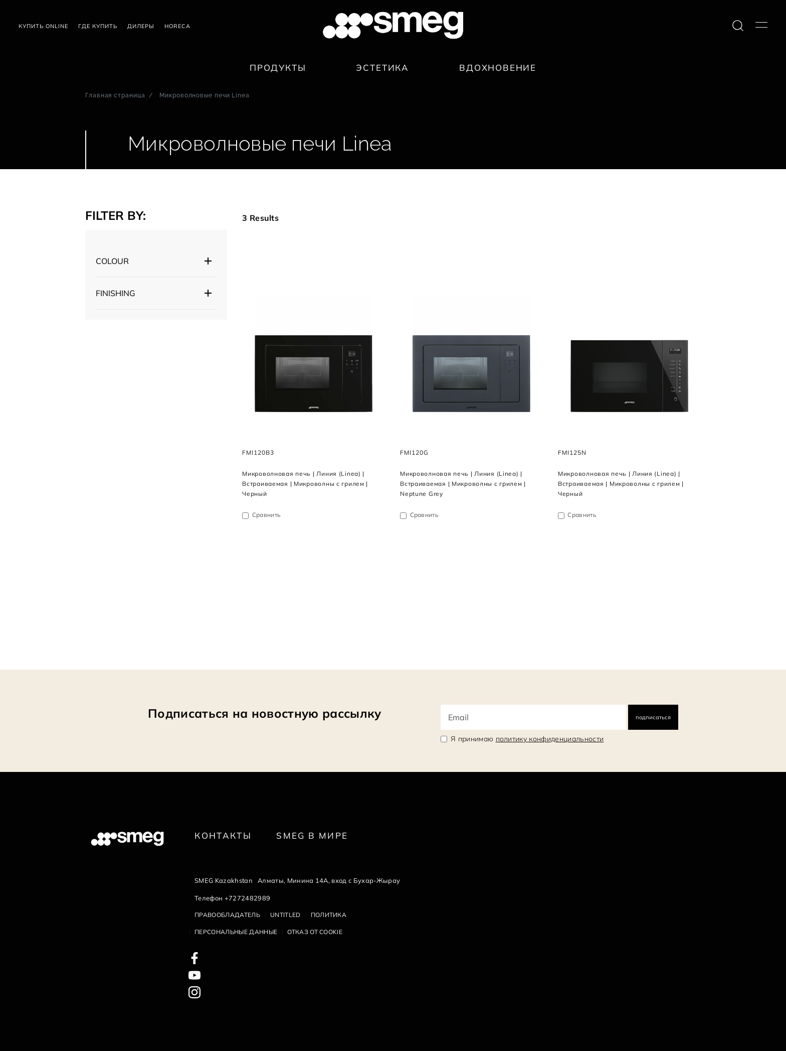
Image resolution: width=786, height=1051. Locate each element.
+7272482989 (248, 898)
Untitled (285, 914)
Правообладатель (227, 914)
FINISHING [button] (115, 293)
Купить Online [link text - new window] (43, 26)
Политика (329, 914)
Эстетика (382, 67)
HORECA (177, 26)
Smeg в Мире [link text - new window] (312, 835)
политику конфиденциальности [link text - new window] (550, 738)
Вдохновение (497, 67)
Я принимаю (527, 738)
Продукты (278, 67)
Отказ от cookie (314, 932)
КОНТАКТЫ (223, 835)
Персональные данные (235, 932)
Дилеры (140, 26)
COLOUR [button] (112, 261)
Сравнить (266, 514)
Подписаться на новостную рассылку (264, 713)
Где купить (97, 26)
